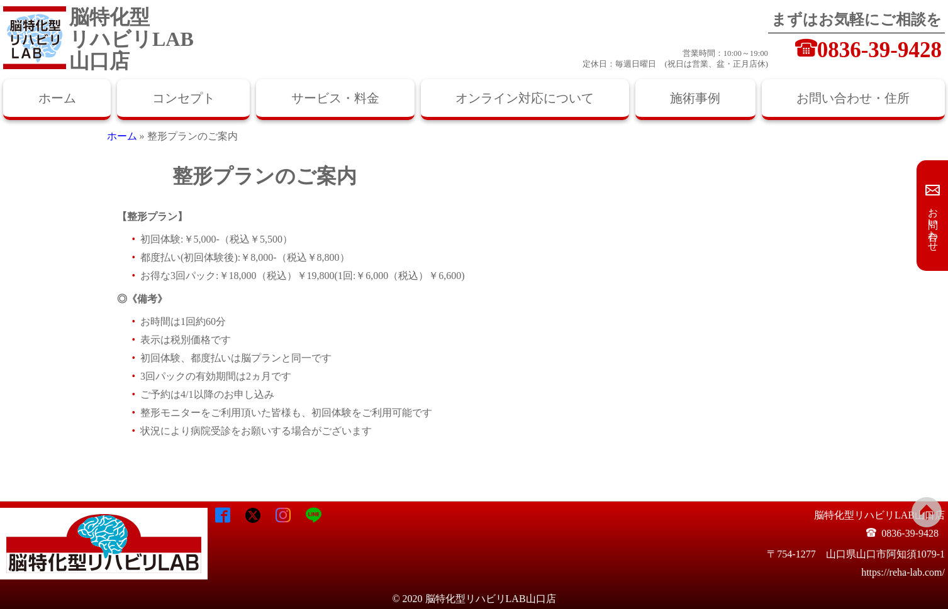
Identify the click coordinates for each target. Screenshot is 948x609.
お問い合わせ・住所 (853, 98)
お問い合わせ (933, 223)
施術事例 (695, 98)
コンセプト (183, 98)
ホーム (57, 98)
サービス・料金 (335, 98)
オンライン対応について (524, 98)
